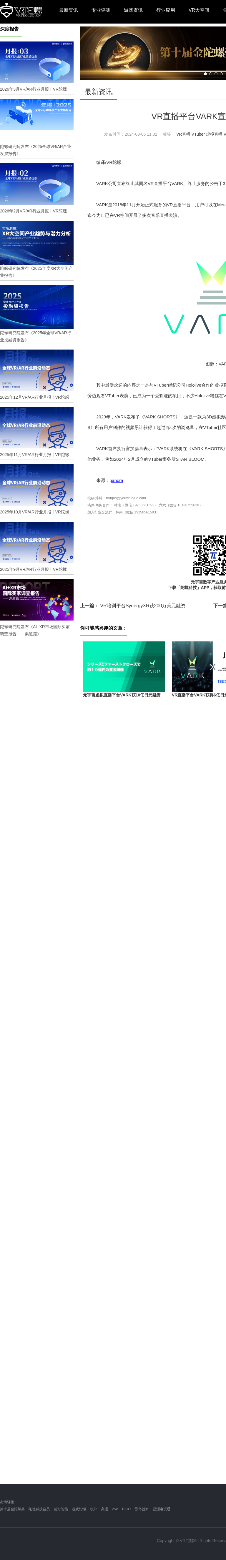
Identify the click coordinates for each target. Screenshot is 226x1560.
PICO (126, 1509)
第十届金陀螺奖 (12, 1509)
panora (116, 480)
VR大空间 (199, 10)
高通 (104, 1509)
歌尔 (93, 1509)
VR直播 (183, 134)
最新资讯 (68, 10)
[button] (205, 73)
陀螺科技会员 (39, 1509)
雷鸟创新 (141, 1509)
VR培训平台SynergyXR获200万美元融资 (132, 605)
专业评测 (101, 10)
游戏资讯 (133, 10)
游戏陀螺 (79, 1509)
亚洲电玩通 (161, 1509)
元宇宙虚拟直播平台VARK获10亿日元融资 (122, 695)
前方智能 (61, 1509)
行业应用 (165, 10)
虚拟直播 (214, 134)
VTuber (198, 134)
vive (115, 1509)
